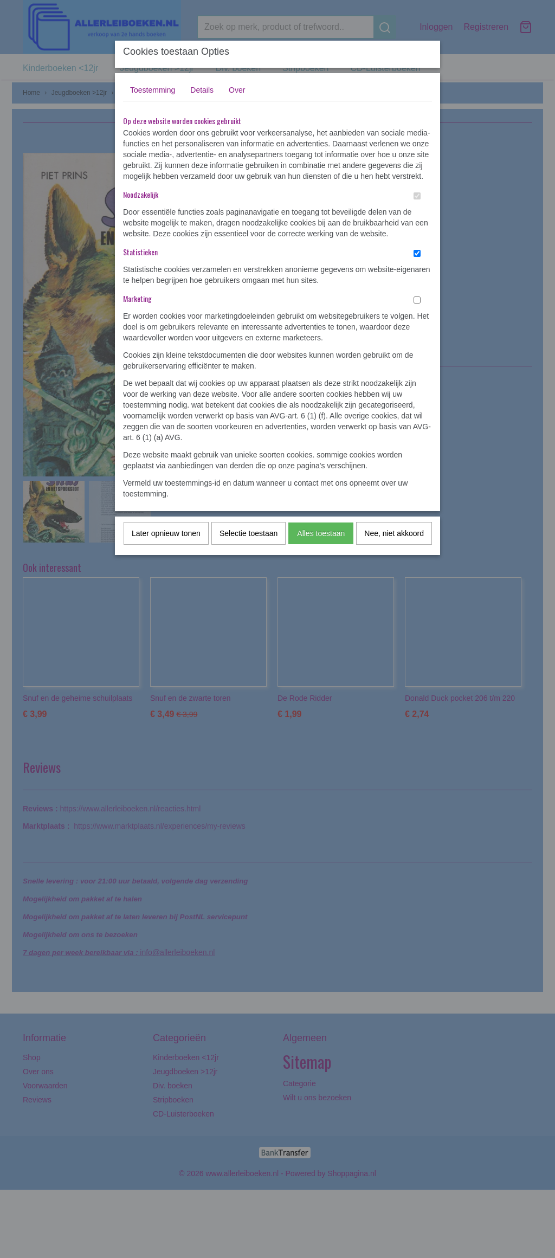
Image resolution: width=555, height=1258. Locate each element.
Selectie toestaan (249, 533)
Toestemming (152, 90)
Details (202, 90)
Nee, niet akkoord (394, 533)
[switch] (417, 195)
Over (237, 90)
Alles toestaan (321, 533)
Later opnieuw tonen (166, 533)
